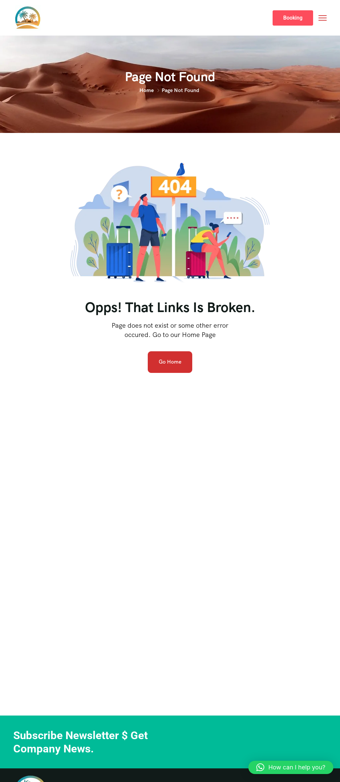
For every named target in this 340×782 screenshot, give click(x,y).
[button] (290, 767)
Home (146, 90)
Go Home (170, 361)
